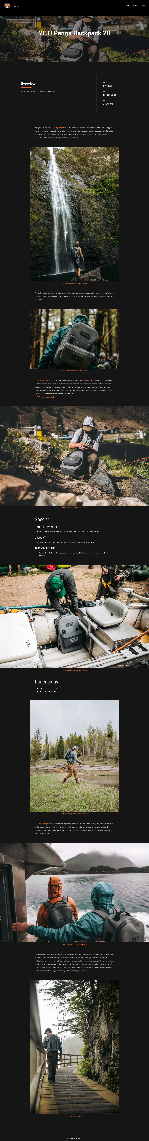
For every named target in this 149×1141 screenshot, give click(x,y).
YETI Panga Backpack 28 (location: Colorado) (74, 814)
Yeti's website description (46, 397)
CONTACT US (131, 6)
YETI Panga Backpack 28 (60, 128)
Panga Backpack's (44, 824)
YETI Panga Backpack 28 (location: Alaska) (74, 370)
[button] (144, 6)
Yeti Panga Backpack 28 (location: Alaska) (75, 944)
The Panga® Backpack (43, 381)
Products (107, 85)
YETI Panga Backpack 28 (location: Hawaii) (74, 283)
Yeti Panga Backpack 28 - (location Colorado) (74, 670)
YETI (62, 954)
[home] (13, 6)
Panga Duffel (92, 381)
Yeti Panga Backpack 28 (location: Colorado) (74, 508)
